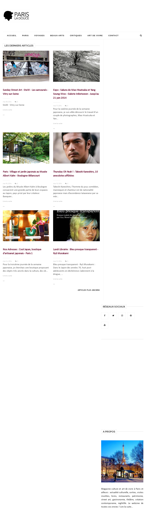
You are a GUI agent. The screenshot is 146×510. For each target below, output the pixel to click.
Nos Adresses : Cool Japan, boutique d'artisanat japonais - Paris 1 (22, 251)
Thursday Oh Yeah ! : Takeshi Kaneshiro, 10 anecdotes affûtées (75, 174)
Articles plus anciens (89, 290)
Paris (25, 35)
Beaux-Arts (57, 35)
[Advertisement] (92, 10)
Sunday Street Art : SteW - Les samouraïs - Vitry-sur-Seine (25, 92)
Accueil (12, 35)
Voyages (39, 35)
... (3, 114)
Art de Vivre (95, 35)
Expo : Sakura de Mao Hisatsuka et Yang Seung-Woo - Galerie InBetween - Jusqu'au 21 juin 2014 (76, 94)
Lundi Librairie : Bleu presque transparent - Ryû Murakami (75, 251)
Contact (113, 35)
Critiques (76, 35)
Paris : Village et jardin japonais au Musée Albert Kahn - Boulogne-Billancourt (25, 174)
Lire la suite (7, 110)
